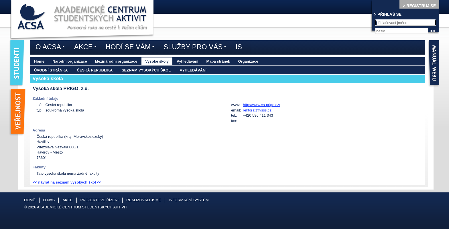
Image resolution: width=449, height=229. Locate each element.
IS (238, 47)
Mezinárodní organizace (116, 61)
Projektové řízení (99, 200)
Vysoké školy (157, 61)
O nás (49, 200)
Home (39, 61)
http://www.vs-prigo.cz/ (261, 105)
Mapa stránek (218, 61)
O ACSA (52, 48)
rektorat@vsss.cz (257, 110)
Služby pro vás (196, 48)
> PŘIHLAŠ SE (387, 14)
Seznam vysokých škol (146, 70)
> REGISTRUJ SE (419, 5)
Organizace (248, 61)
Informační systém (188, 200)
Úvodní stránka (51, 70)
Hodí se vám (131, 48)
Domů (30, 200)
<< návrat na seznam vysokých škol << (67, 182)
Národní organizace (69, 61)
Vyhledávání (187, 61)
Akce (86, 48)
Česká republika (95, 70)
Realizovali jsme (143, 200)
